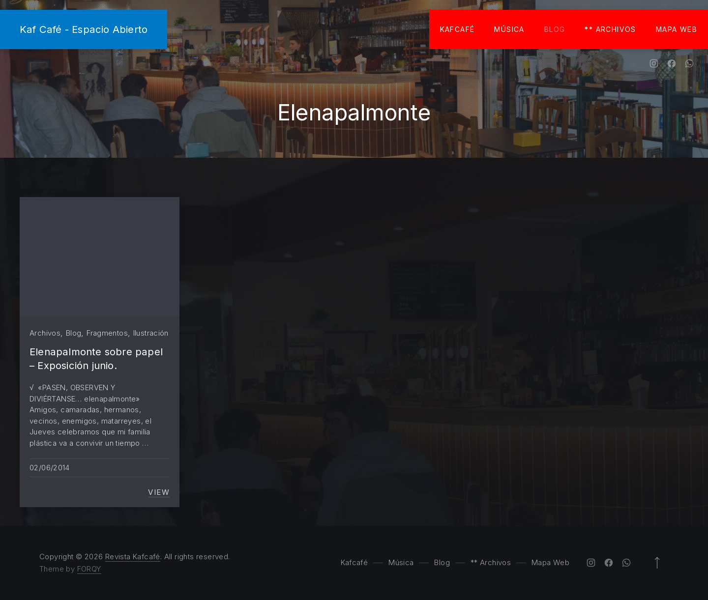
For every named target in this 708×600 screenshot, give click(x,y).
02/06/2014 (50, 467)
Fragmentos (107, 333)
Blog (554, 29)
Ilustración (151, 333)
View (159, 492)
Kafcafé (457, 29)
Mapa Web (676, 29)
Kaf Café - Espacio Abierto (84, 29)
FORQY (89, 568)
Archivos (45, 333)
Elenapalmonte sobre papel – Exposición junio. (96, 358)
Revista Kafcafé (132, 556)
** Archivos (610, 29)
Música (509, 29)
